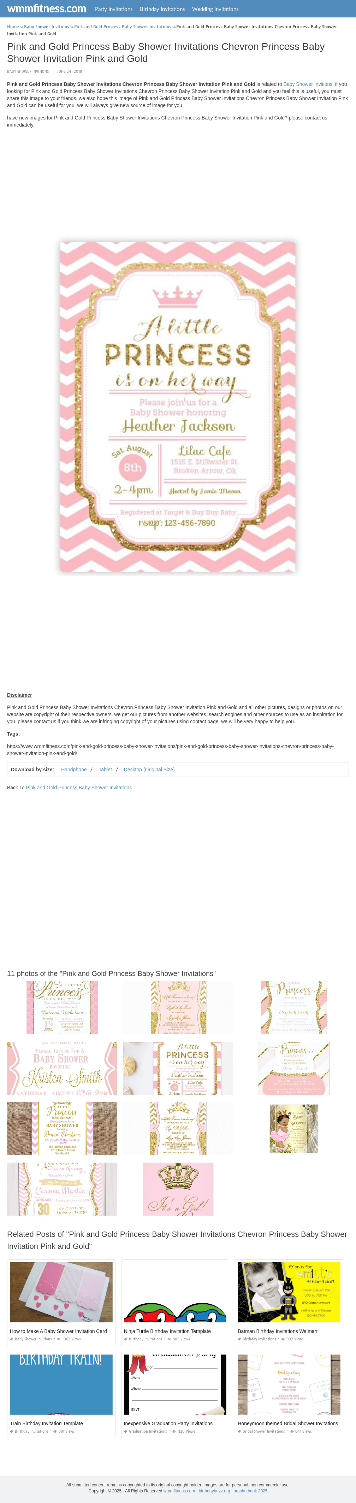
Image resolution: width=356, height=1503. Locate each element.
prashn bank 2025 (250, 1491)
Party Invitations (114, 9)
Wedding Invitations (215, 9)
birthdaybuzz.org (214, 1491)
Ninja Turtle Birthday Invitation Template (167, 1331)
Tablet (105, 769)
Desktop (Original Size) (149, 769)
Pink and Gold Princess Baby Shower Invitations (79, 787)
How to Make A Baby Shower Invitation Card (58, 1331)
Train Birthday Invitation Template (46, 1423)
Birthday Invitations (162, 9)
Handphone (74, 769)
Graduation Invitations (145, 1431)
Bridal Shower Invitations (261, 1431)
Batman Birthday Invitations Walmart (278, 1331)
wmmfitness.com (46, 8)
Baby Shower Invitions (28, 71)
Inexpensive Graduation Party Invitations (168, 1423)
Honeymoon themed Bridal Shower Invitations (288, 1423)
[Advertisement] (178, 183)
